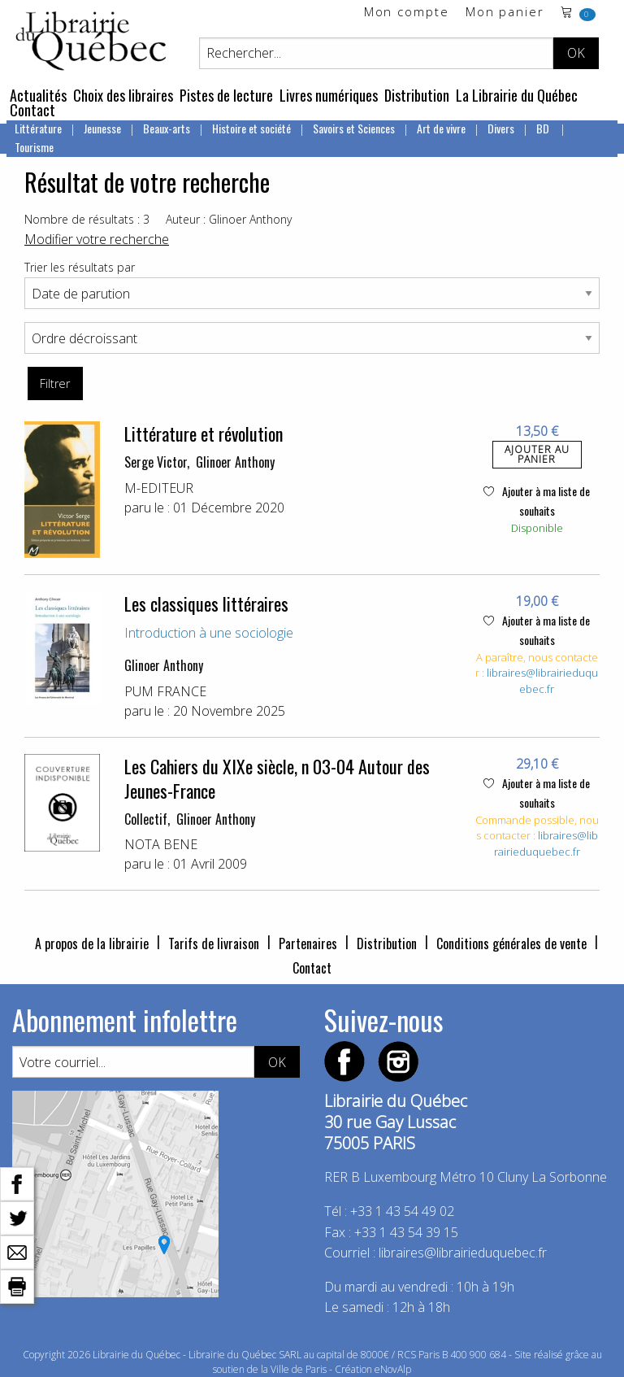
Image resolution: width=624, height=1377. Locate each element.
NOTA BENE (160, 844)
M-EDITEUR (158, 488)
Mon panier (505, 13)
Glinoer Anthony (235, 462)
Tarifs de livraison (213, 943)
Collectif (145, 819)
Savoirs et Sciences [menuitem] (354, 128)
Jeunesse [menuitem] (102, 128)
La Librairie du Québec (517, 95)
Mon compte (406, 13)
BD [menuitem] (544, 128)
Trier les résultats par (79, 267)
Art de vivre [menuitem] (441, 128)
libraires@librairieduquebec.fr (542, 680)
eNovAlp (393, 1369)
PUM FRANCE (165, 691)
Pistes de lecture (226, 95)
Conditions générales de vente (511, 943)
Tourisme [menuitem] (34, 146)
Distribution (416, 95)
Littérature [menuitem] (38, 128)
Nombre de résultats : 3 (87, 219)
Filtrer (55, 383)
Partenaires (308, 943)
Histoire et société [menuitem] (251, 128)
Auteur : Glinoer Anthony (229, 219)
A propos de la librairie (92, 943)
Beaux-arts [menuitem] (166, 128)
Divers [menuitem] (501, 128)
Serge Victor (155, 462)
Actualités (38, 95)
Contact (32, 109)
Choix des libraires (123, 95)
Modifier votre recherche (96, 239)
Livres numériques (329, 95)
